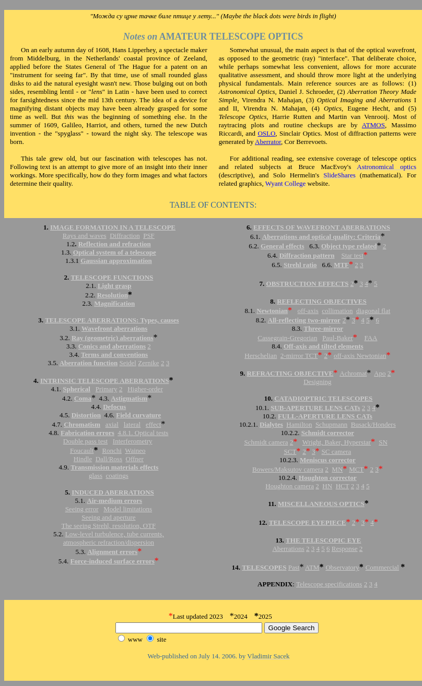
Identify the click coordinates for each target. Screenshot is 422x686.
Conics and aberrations (112, 346)
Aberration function (89, 363)
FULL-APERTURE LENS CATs (325, 416)
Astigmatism (129, 398)
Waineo (135, 450)
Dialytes (271, 424)
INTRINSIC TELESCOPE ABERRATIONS (104, 380)
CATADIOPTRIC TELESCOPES (323, 398)
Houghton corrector (328, 478)
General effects (282, 246)
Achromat (353, 373)
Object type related (349, 246)
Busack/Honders (373, 424)
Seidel (127, 363)
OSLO (266, 133)
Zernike (148, 363)
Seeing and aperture (108, 517)
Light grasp (115, 286)
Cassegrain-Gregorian (287, 338)
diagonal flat (373, 311)
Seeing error (82, 509)
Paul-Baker (337, 338)
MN (337, 469)
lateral (132, 424)
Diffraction (125, 235)
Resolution (112, 295)
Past (294, 567)
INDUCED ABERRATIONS (113, 492)
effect (153, 424)
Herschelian (260, 355)
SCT (290, 451)
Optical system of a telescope (114, 252)
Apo (379, 373)
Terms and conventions (114, 354)
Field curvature (138, 415)
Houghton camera (289, 486)
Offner (135, 459)
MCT (356, 469)
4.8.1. (125, 433)
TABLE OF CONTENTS (212, 204)
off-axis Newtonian (360, 355)
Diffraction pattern (307, 255)
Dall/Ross (109, 459)
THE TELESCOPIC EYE (323, 540)
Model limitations (127, 509)
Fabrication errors (87, 433)
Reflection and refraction (114, 244)
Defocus (114, 407)
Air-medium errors (114, 500)
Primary (107, 389)
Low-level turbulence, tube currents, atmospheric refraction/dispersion (113, 538)
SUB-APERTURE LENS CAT (314, 408)
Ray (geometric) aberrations (113, 338)
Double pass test (85, 441)
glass (95, 475)
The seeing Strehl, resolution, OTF (109, 525)
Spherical (76, 389)
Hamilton (299, 424)
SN (383, 442)
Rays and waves (85, 235)
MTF (341, 265)
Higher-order (145, 389)
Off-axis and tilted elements (324, 346)
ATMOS (373, 125)
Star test (353, 255)
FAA (370, 338)
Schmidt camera (266, 442)
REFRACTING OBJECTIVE (290, 373)
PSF (149, 235)
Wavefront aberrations (114, 328)
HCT (342, 486)
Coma (82, 398)
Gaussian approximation (116, 260)
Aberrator (268, 142)
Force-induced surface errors (113, 561)
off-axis (308, 311)
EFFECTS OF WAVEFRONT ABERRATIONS (321, 227)
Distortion (86, 415)
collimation (337, 311)
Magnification (114, 303)
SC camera (336, 451)
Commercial (382, 567)
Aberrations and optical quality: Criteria (321, 236)
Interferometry (133, 441)
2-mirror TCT (299, 355)
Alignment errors (112, 552)
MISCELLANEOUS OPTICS (321, 504)
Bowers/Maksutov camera (287, 469)
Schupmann (331, 424)
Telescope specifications (329, 584)
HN (327, 486)
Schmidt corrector (327, 433)
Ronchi (112, 450)
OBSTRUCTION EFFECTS (307, 283)
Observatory (342, 567)
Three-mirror (323, 328)
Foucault (82, 450)
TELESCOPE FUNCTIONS (112, 277)
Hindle (83, 459)
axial (112, 424)
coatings (117, 475)
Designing (317, 382)
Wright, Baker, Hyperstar (336, 442)
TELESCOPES (264, 567)
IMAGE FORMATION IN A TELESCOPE (112, 227)
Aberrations (288, 548)
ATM (312, 567)
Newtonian (272, 311)
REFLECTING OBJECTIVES (322, 301)
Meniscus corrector (328, 460)
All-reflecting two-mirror (304, 320)
